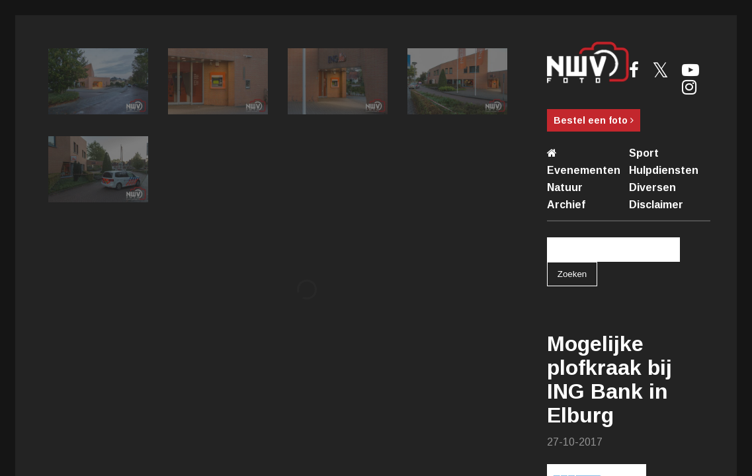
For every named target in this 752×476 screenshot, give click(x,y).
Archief (566, 204)
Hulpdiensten (663, 170)
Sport (644, 153)
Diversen (652, 187)
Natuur (565, 187)
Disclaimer (656, 204)
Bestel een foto (594, 120)
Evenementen (583, 170)
